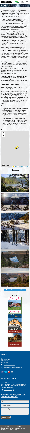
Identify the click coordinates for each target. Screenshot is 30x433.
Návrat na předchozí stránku (16, 289)
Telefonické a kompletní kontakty (13, 367)
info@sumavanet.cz (9, 365)
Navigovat (15, 170)
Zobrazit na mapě (9, 390)
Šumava (3, 428)
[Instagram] (12, 372)
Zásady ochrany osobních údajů (9, 429)
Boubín (12, 428)
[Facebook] (2, 372)
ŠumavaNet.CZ (17, 427)
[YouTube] (9, 372)
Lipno (7, 428)
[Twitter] (5, 372)
